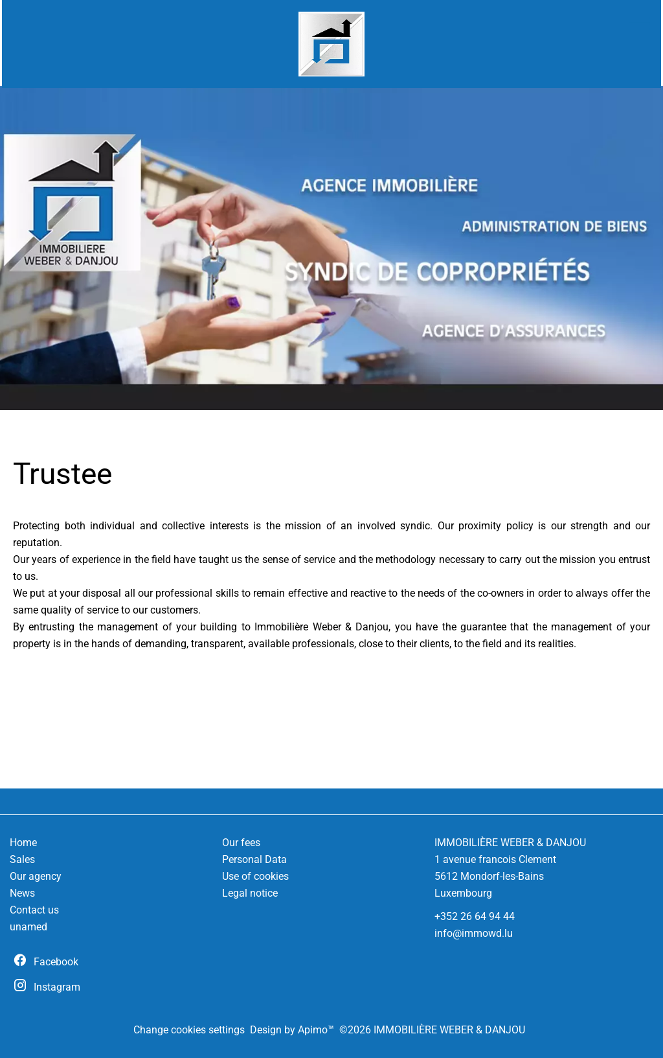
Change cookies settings (189, 1030)
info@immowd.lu (473, 933)
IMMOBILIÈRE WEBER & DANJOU (510, 842)
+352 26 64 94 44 (474, 916)
